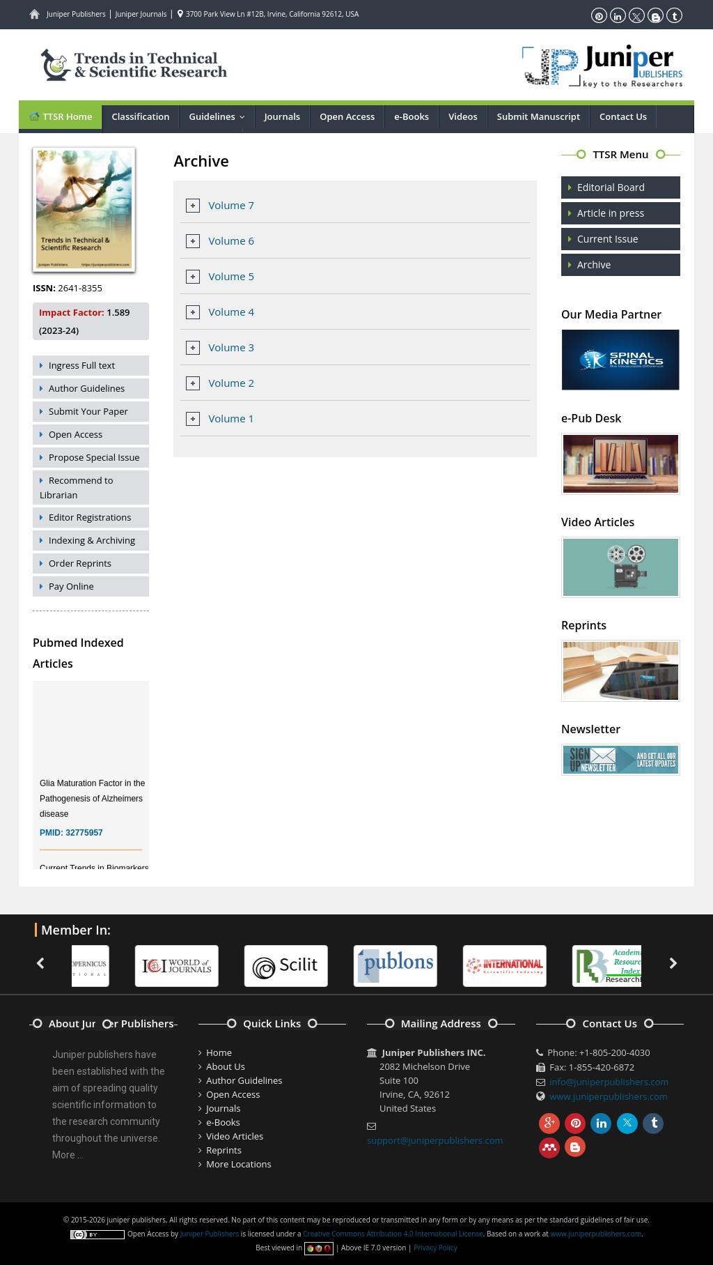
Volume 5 (231, 276)
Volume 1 (231, 418)
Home (219, 1052)
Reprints (224, 1150)
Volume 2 (231, 383)
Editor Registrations (90, 517)
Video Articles (234, 1136)
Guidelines (220, 116)
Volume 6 (231, 240)
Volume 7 (231, 205)
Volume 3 (231, 347)
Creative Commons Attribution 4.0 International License (393, 1234)
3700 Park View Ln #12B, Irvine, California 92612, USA (268, 14)
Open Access (347, 116)
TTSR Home (60, 116)
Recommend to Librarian (76, 487)
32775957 (83, 839)
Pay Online (71, 586)
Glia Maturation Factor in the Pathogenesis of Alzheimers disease (92, 805)
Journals (282, 116)
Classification (141, 116)
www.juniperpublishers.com (608, 1096)
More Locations (238, 1164)
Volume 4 (231, 312)
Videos (463, 116)
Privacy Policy (435, 1247)
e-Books (411, 116)
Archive (594, 264)
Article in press (610, 213)
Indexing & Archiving (92, 540)
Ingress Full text (82, 365)
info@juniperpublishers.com (608, 1081)
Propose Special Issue (94, 457)
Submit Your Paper (88, 411)
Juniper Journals (141, 14)
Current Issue (607, 238)
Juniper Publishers (76, 14)
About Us (225, 1066)
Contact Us (623, 116)
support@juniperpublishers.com (435, 1140)
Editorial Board (611, 187)
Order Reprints (80, 563)
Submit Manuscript (538, 116)
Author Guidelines (87, 388)
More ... (68, 1154)
